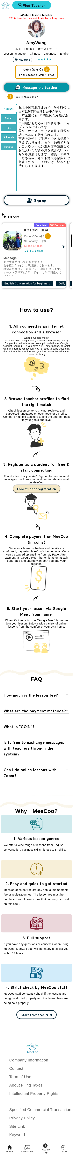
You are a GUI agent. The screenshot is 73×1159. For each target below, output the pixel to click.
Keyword (17, 1135)
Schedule (8, 137)
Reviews (8, 146)
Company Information (28, 1060)
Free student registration (36, 488)
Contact (16, 1068)
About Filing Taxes (26, 1085)
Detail (8, 118)
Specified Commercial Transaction (40, 1110)
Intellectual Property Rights (33, 1093)
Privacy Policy (22, 1118)
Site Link (17, 1126)
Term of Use (20, 1077)
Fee (9, 127)
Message (9, 108)
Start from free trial (36, 1014)
